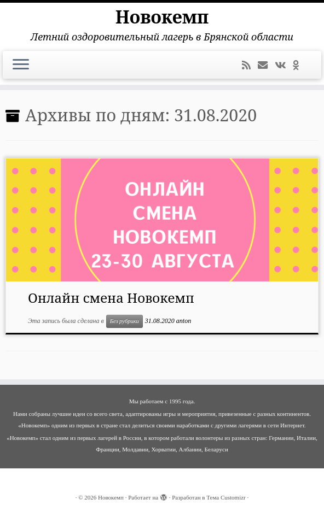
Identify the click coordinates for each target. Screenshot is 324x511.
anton (183, 321)
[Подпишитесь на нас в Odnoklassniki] (299, 65)
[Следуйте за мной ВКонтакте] (284, 65)
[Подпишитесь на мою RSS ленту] (250, 65)
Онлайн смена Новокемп (111, 298)
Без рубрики (124, 321)
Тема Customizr (226, 497)
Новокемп (162, 17)
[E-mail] (266, 65)
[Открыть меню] (21, 65)
